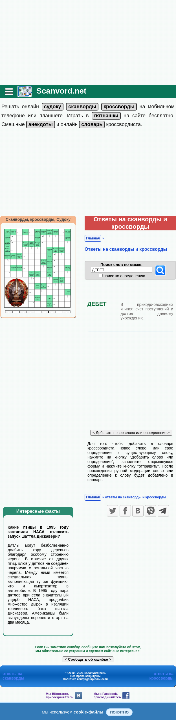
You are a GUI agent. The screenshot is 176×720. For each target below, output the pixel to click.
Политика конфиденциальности (85, 679)
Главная (93, 238)
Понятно (119, 712)
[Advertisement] (88, 42)
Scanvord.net (61, 91)
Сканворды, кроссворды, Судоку (38, 219)
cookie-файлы (89, 712)
